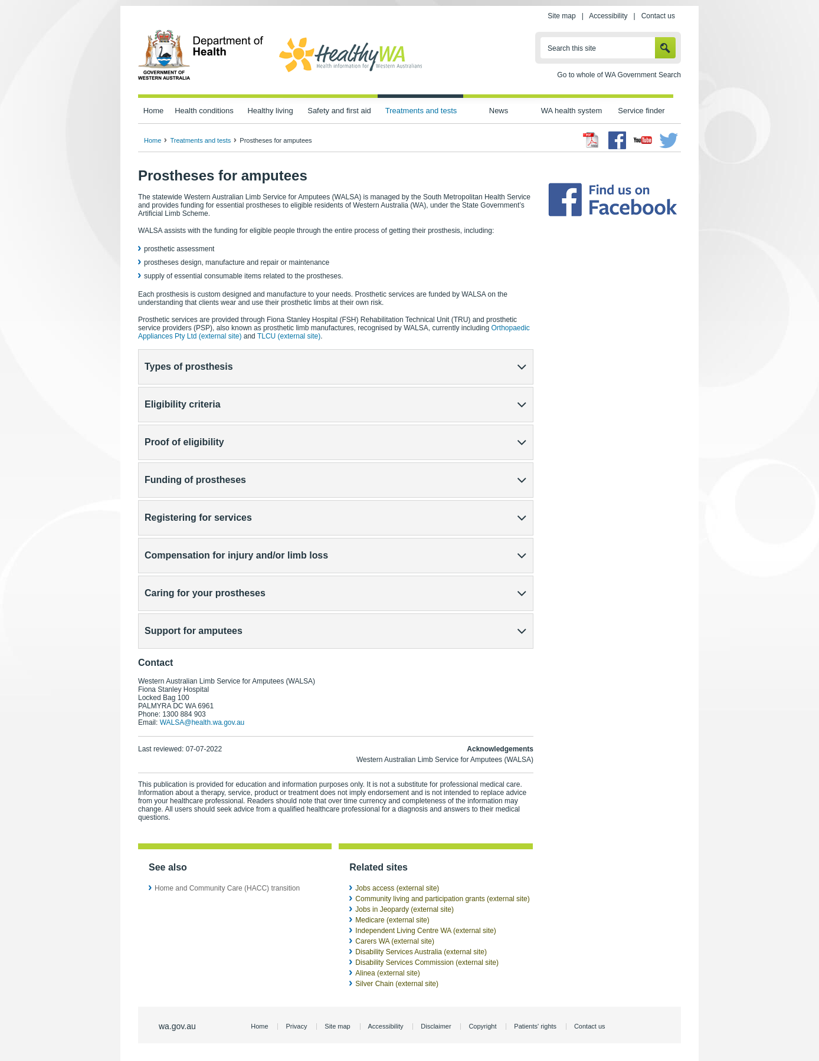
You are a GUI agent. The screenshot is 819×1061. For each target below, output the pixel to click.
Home (153, 110)
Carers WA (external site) (394, 941)
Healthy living (270, 110)
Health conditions (204, 110)
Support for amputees (194, 631)
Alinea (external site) (387, 973)
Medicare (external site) (392, 920)
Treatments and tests (421, 110)
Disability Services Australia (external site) (421, 952)
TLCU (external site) (288, 336)
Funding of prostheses (195, 480)
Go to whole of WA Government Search (619, 75)
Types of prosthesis (189, 367)
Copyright (482, 1026)
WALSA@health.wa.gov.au (202, 722)
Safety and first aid (339, 110)
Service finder (641, 110)
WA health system (571, 110)
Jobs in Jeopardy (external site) (404, 909)
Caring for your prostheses (205, 593)
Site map (561, 16)
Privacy (296, 1026)
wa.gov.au (177, 1026)
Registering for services (198, 518)
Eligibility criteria (183, 404)
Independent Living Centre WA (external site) (425, 931)
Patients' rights (535, 1026)
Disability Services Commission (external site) (427, 962)
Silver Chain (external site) (396, 984)
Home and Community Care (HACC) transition (227, 888)
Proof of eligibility (184, 442)
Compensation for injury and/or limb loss (236, 555)
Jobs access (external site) (397, 888)
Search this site (572, 48)
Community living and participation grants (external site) (442, 899)
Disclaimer (436, 1026)
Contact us (658, 16)
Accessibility (608, 16)
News (498, 110)
